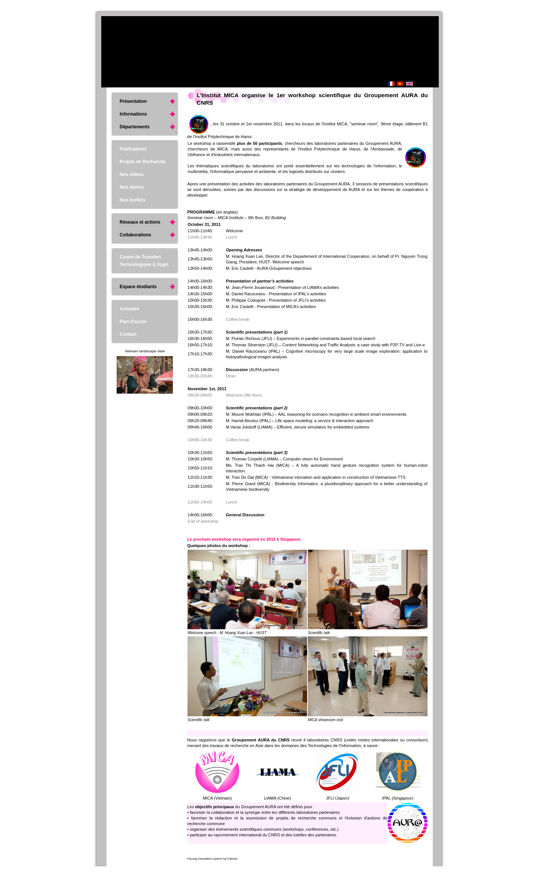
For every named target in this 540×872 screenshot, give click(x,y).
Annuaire (129, 308)
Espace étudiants (138, 286)
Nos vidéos (132, 174)
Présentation (133, 101)
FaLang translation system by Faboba (212, 858)
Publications (133, 149)
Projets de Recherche (143, 161)
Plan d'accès (133, 321)
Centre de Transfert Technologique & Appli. (145, 260)
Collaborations (135, 235)
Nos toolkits (133, 200)
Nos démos (132, 187)
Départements (135, 126)
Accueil (352, 84)
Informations (133, 114)
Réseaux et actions (140, 222)
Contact (128, 334)
